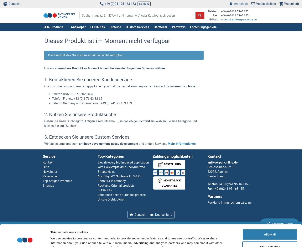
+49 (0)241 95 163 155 (228, 189)
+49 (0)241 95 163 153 (117, 4)
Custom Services (137, 27)
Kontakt (144, 3)
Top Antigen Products (57, 181)
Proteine (115, 27)
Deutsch (11, 4)
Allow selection (269, 226)
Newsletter (50, 172)
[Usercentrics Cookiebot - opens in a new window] (25, 239)
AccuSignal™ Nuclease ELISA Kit (120, 176)
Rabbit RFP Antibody (112, 181)
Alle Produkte (54, 27)
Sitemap (48, 185)
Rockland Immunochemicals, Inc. (229, 202)
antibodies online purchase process (122, 195)
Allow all (270, 213)
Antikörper (78, 27)
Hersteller (160, 27)
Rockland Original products (116, 185)
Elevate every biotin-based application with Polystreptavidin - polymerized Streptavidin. (123, 167)
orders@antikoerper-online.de (239, 19)
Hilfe (46, 167)
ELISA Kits (97, 27)
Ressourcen (51, 176)
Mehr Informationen (182, 144)
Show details (202, 239)
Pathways (178, 27)
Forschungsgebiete (203, 27)
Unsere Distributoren (111, 199)
